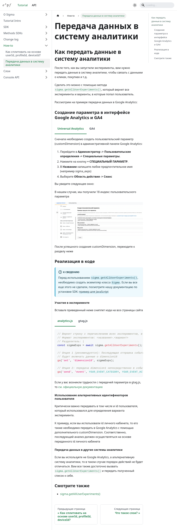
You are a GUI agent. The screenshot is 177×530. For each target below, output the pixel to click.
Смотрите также (162, 58)
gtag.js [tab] (83, 321)
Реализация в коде (161, 51)
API (34, 5)
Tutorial (22, 5)
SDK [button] (6, 27)
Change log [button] (10, 39)
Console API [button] (11, 77)
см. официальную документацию (80, 387)
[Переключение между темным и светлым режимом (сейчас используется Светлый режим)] (135, 5)
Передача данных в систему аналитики (25, 63)
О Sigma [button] (9, 14)
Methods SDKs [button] (12, 33)
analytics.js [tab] (65, 321)
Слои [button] (6, 71)
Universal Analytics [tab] (70, 128)
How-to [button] (8, 45)
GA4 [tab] (92, 128)
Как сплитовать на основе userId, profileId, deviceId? (23, 53)
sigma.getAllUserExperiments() (80, 494)
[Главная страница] (58, 15)
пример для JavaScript (94, 292)
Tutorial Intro (12, 21)
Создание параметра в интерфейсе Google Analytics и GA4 (162, 37)
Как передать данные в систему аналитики (161, 21)
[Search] (157, 5)
